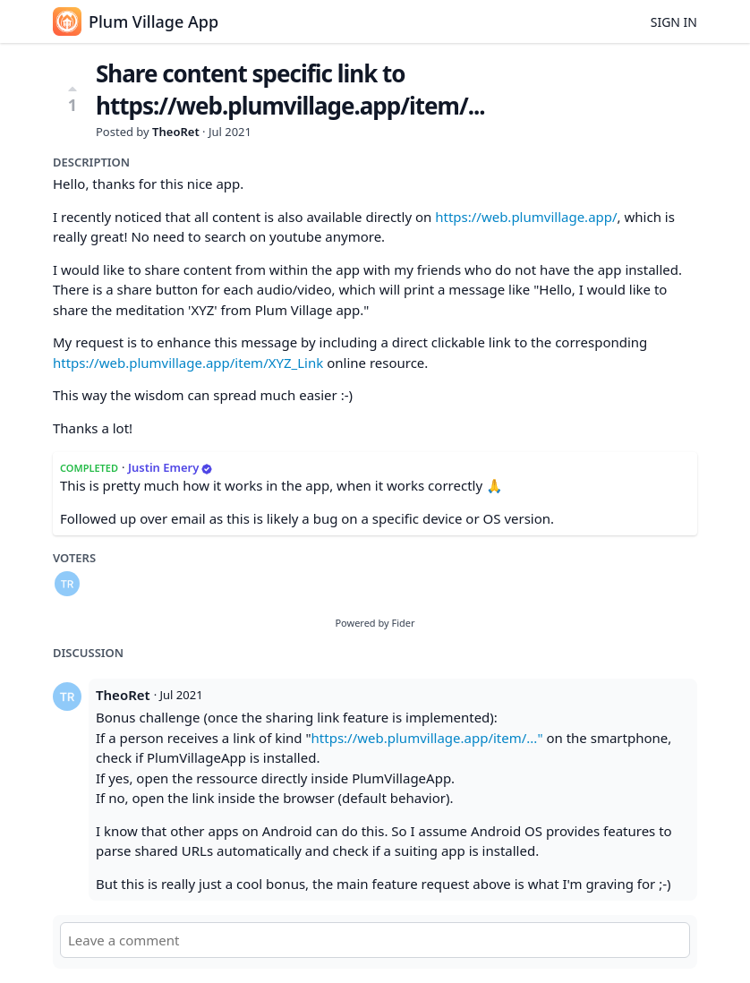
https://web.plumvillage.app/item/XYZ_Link (188, 363)
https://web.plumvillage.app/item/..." (427, 738)
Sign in (674, 21)
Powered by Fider (374, 622)
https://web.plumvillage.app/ (526, 217)
